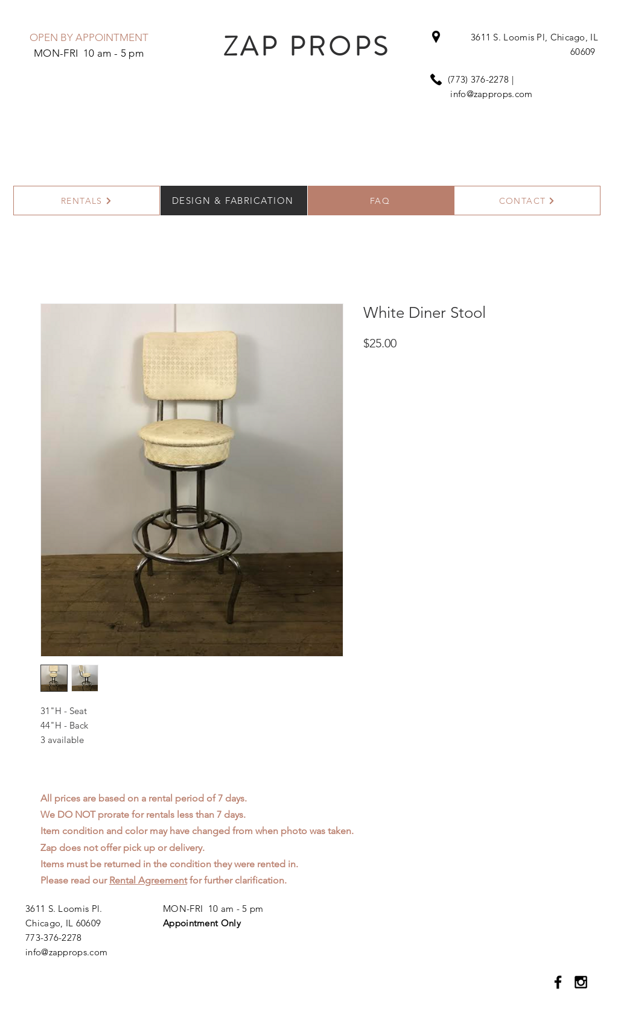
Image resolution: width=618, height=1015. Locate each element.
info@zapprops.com (491, 94)
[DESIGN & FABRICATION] (234, 200)
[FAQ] (381, 200)
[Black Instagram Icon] (581, 982)
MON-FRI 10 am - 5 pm (213, 908)
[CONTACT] (527, 200)
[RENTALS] (86, 200)
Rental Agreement (148, 880)
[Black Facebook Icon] (558, 982)
